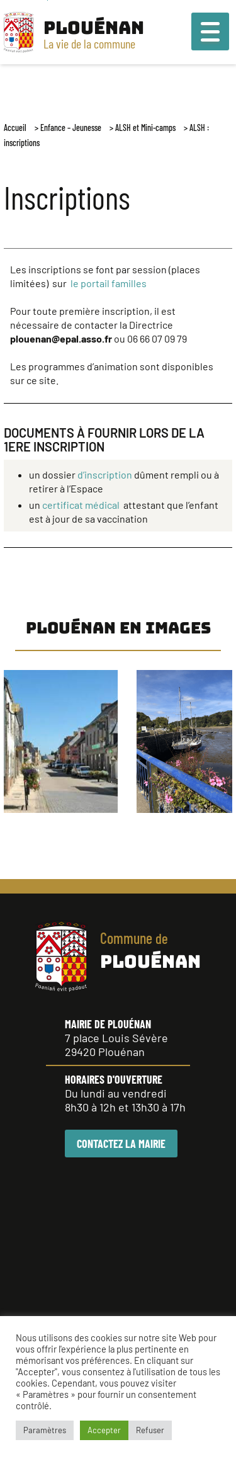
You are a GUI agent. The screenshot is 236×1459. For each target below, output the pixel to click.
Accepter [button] (104, 1430)
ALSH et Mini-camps (145, 127)
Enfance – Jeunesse (70, 127)
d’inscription (104, 474)
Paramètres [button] (44, 1430)
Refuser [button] (150, 1430)
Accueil (15, 127)
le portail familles (108, 283)
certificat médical (81, 505)
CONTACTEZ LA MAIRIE (121, 1143)
